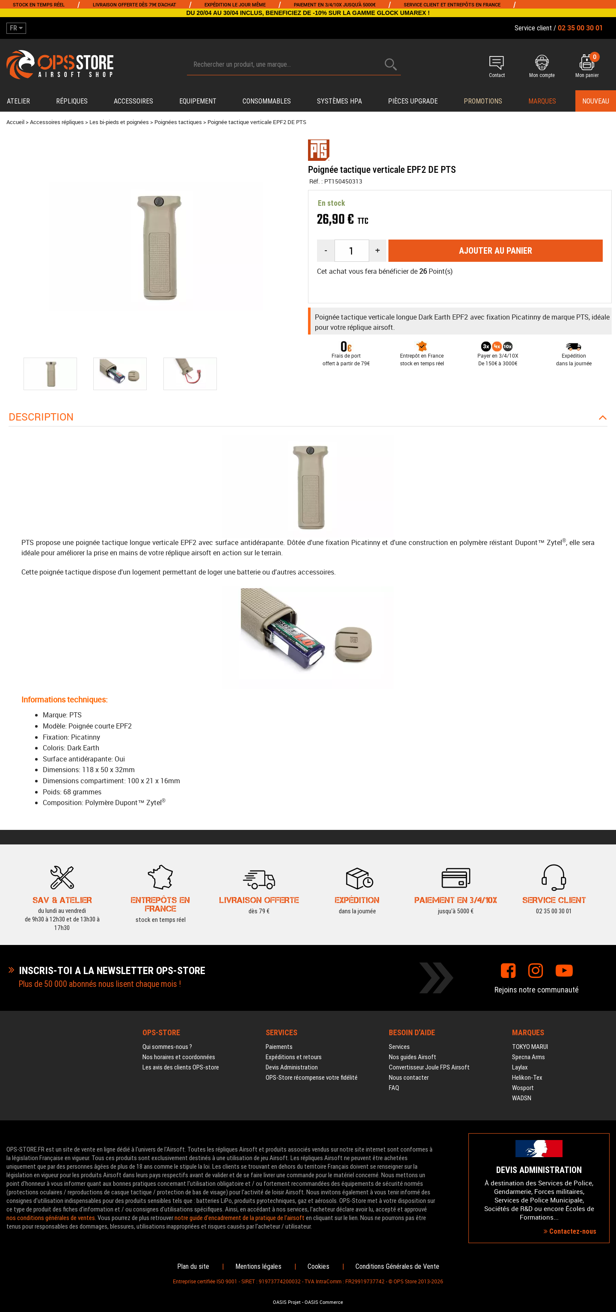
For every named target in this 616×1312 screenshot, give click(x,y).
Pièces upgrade (413, 101)
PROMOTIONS (483, 101)
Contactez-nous (570, 1231)
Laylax (520, 1067)
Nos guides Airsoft (412, 1057)
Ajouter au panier (495, 251)
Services (399, 1047)
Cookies (318, 1266)
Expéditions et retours (294, 1057)
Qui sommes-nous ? (167, 1047)
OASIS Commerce (324, 1302)
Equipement (197, 101)
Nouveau (595, 101)
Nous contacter (409, 1077)
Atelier (18, 101)
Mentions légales (258, 1266)
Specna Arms (528, 1057)
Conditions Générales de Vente (397, 1266)
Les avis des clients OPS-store (180, 1067)
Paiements (279, 1047)
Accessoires (133, 101)
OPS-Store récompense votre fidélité (312, 1077)
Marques (542, 101)
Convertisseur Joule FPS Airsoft (429, 1067)
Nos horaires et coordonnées (178, 1057)
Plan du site (193, 1266)
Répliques (72, 101)
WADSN (521, 1098)
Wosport (523, 1088)
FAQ (394, 1088)
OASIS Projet (287, 1302)
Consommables (267, 101)
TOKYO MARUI (530, 1047)
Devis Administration (292, 1067)
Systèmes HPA (339, 101)
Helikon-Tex (527, 1077)
